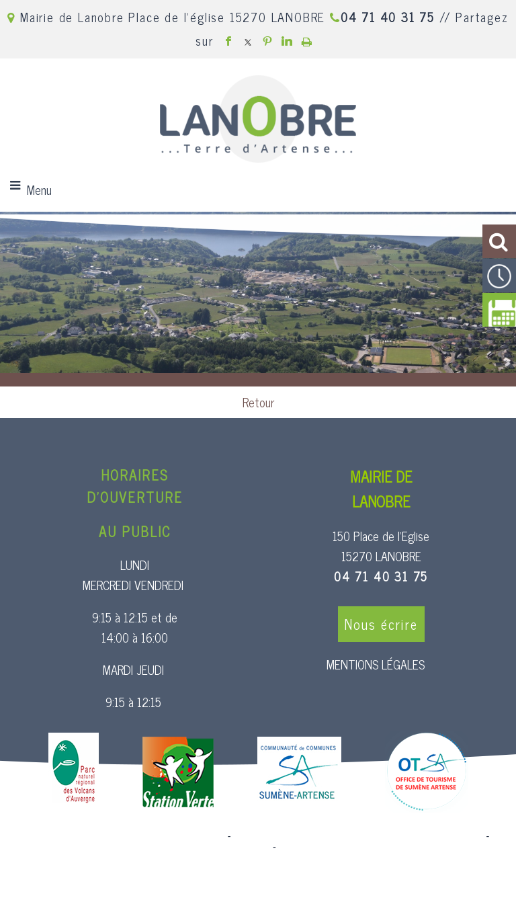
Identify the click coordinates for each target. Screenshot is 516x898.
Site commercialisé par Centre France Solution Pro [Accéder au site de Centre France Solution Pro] (116, 836)
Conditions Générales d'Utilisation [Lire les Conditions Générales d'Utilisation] (351, 847)
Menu (39, 189)
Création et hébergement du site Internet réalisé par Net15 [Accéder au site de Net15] (359, 836)
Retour (258, 402)
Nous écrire (381, 624)
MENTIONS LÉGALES (376, 664)
